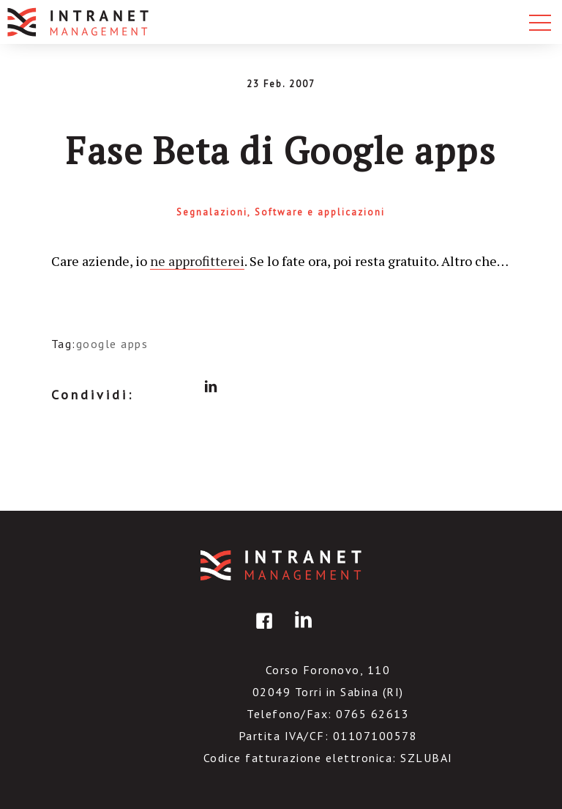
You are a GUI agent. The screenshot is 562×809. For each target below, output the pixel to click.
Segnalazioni (211, 212)
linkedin (210, 387)
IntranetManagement (281, 565)
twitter (183, 387)
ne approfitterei (197, 261)
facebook (155, 387)
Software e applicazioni (320, 212)
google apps (112, 343)
